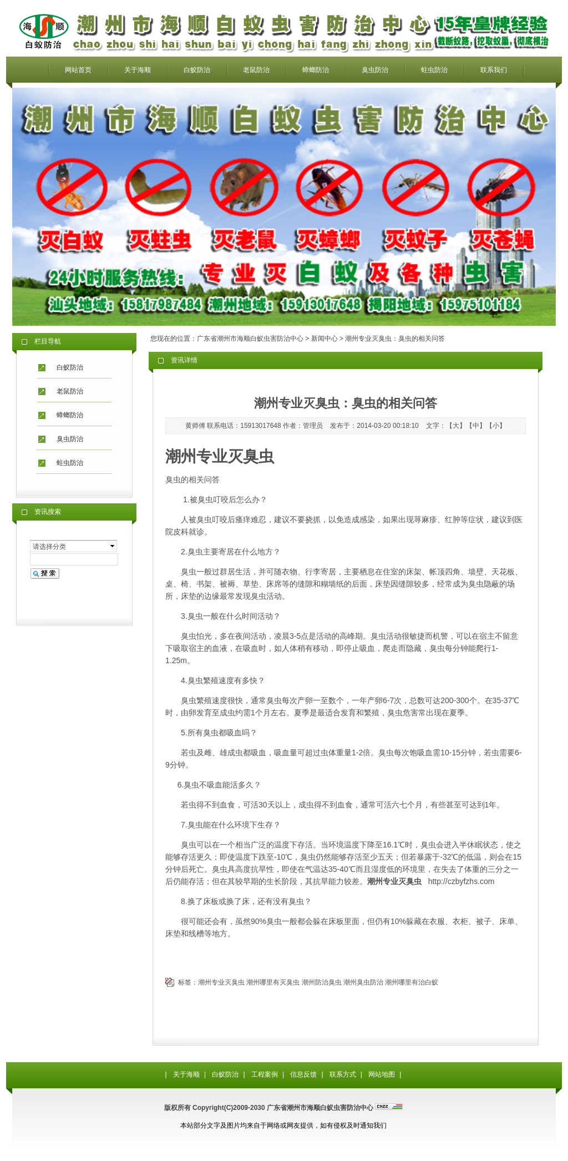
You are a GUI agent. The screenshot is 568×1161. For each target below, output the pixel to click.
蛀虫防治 (434, 70)
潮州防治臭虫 (322, 982)
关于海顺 (137, 70)
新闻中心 (324, 338)
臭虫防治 (375, 70)
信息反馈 (303, 1074)
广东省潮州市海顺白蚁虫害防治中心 (250, 338)
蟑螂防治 (315, 70)
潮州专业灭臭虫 (221, 982)
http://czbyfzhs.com (461, 881)
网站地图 (381, 1074)
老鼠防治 (256, 70)
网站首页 (78, 70)
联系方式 (342, 1074)
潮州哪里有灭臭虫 (273, 982)
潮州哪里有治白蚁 (411, 982)
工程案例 (264, 1074)
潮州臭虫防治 (363, 982)
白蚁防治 (197, 70)
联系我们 (493, 70)
